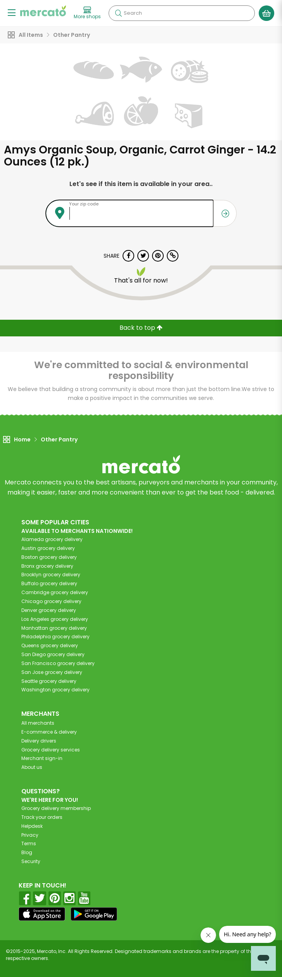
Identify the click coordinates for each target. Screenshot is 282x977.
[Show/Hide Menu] (12, 12)
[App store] (42, 914)
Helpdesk (32, 826)
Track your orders (41, 817)
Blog (26, 852)
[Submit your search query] (118, 13)
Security (30, 861)
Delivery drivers (38, 740)
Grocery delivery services (50, 749)
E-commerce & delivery (49, 732)
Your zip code (84, 204)
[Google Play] (94, 914)
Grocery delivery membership (56, 808)
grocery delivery (52, 539)
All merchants (37, 723)
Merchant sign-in (41, 758)
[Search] (182, 13)
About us (31, 767)
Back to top (141, 327)
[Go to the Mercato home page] (43, 10)
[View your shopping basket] (266, 13)
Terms (28, 843)
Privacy (29, 835)
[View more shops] (87, 13)
